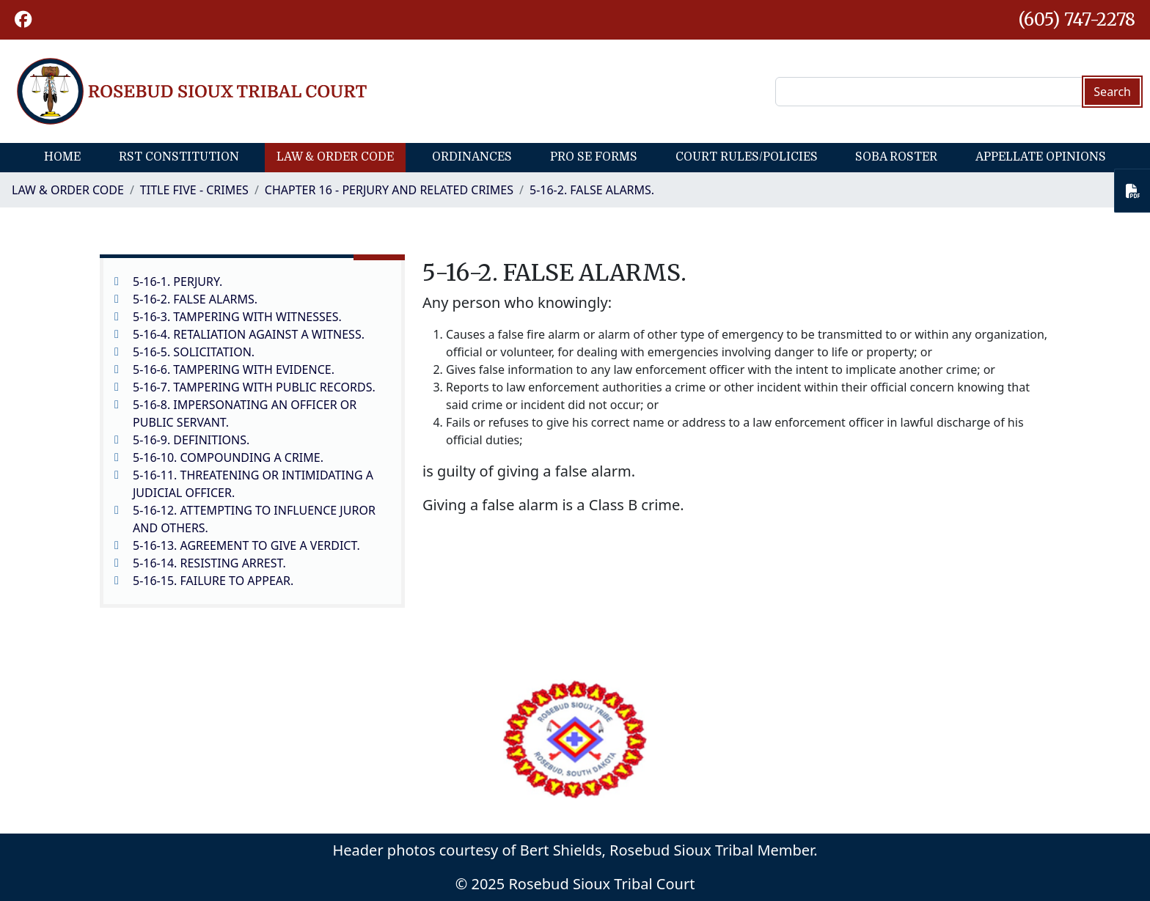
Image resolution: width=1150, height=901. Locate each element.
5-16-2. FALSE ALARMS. (592, 190)
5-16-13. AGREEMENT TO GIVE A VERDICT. (246, 545)
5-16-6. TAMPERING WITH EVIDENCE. (233, 369)
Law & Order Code (335, 156)
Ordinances (472, 156)
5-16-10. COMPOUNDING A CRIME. (228, 457)
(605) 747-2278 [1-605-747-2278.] (1076, 19)
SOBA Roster (896, 156)
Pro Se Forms (593, 156)
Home (62, 156)
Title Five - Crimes (194, 190)
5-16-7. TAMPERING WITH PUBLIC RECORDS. (254, 387)
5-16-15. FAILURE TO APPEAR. (213, 581)
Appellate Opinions (1040, 156)
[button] (23, 20)
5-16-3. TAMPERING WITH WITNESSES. (237, 317)
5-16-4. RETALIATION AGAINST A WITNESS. (249, 334)
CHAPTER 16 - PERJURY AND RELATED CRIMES (389, 190)
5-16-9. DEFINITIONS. (191, 440)
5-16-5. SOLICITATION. (193, 352)
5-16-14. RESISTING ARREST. (209, 563)
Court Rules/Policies (746, 156)
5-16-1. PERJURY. (177, 281)
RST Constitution (179, 156)
